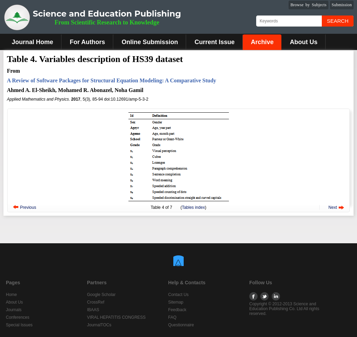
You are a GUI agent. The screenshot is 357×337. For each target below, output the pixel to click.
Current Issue (214, 42)
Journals (13, 309)
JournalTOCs (99, 325)
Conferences (17, 317)
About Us (303, 42)
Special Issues (19, 325)
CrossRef (95, 302)
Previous (28, 207)
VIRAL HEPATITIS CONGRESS (116, 317)
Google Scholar (101, 294)
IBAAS (93, 309)
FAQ (172, 317)
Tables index (193, 207)
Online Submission (150, 42)
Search (338, 21)
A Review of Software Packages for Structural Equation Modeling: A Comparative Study (111, 80)
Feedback (177, 309)
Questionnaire (181, 325)
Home (11, 294)
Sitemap (175, 302)
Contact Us (178, 294)
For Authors (87, 42)
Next (332, 207)
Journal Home (32, 42)
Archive (262, 42)
